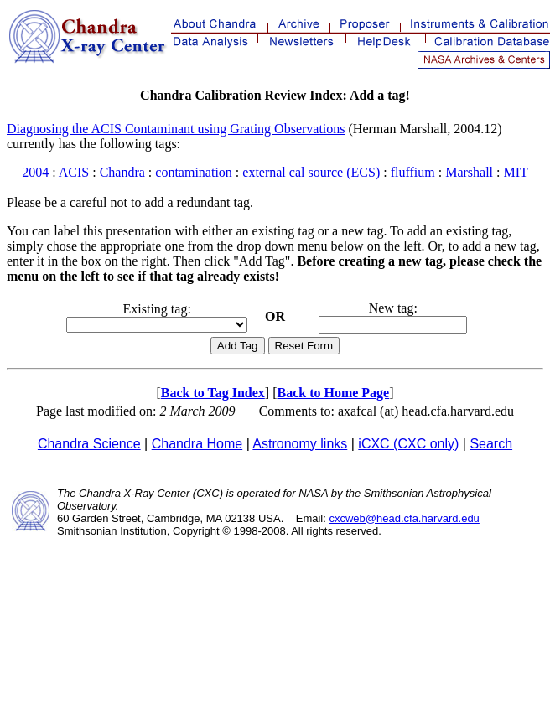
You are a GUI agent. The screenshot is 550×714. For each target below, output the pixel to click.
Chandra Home (197, 444)
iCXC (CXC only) (408, 444)
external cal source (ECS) (311, 172)
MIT (515, 172)
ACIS (74, 172)
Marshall (469, 172)
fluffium (413, 172)
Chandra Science (89, 444)
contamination (193, 172)
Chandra (122, 172)
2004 (35, 172)
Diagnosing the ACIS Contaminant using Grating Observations (176, 129)
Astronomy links (299, 444)
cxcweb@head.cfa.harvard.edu (404, 518)
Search (491, 444)
